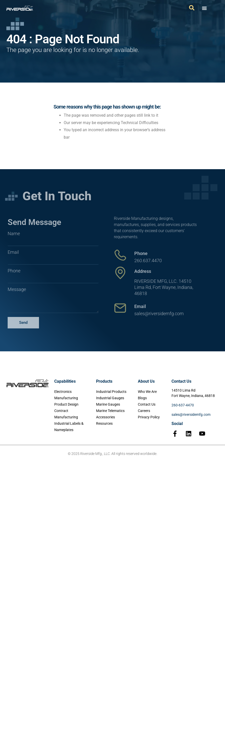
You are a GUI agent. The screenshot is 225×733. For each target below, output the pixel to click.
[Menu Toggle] (204, 8)
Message (17, 289)
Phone (14, 271)
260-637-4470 (182, 405)
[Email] (120, 308)
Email (13, 252)
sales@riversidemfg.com (190, 414)
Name (14, 233)
